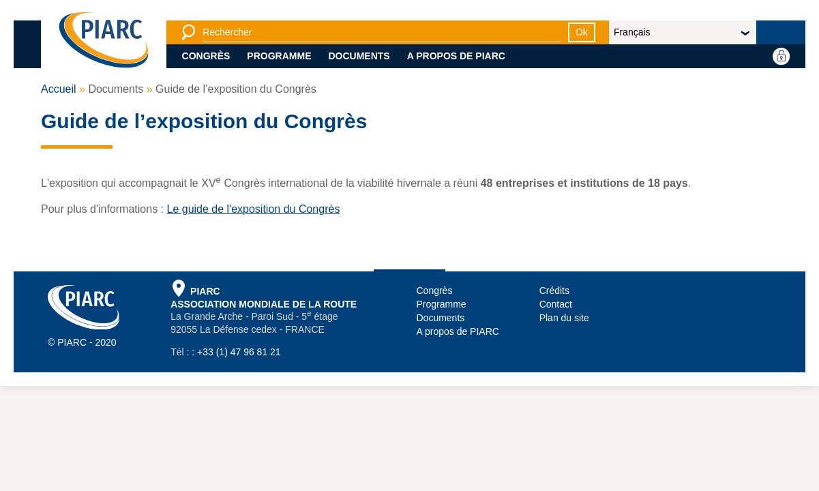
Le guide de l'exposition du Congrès (253, 209)
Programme (279, 55)
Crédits (554, 290)
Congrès (206, 55)
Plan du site (564, 317)
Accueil (58, 89)
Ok (582, 32)
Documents (358, 55)
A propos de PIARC (456, 55)
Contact (555, 304)
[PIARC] (104, 41)
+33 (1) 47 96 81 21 (239, 351)
